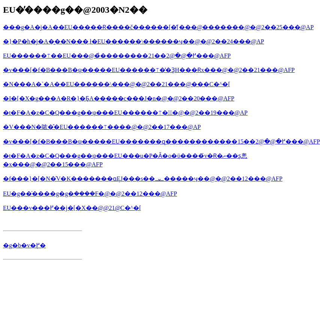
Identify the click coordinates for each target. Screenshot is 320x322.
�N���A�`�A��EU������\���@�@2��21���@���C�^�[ (116, 84)
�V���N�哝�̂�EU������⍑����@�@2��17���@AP (102, 127)
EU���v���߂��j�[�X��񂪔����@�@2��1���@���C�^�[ (72, 208)
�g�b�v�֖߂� (24, 245)
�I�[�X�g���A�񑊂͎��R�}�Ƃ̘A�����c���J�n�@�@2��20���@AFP (118, 98)
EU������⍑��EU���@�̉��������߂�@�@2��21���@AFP (117, 55)
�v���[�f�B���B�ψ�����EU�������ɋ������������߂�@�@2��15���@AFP (161, 141)
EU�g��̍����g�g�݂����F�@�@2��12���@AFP (90, 193)
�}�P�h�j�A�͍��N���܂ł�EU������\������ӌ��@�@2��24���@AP (133, 41)
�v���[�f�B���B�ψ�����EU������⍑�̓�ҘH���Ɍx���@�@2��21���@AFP (148, 70)
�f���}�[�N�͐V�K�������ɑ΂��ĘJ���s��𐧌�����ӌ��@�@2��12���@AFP (142, 178)
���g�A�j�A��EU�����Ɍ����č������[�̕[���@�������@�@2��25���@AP (158, 27)
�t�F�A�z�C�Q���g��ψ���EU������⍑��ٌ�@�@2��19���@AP (125, 112)
